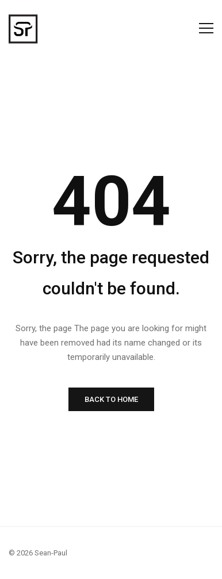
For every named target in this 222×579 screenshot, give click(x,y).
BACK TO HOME (111, 399)
